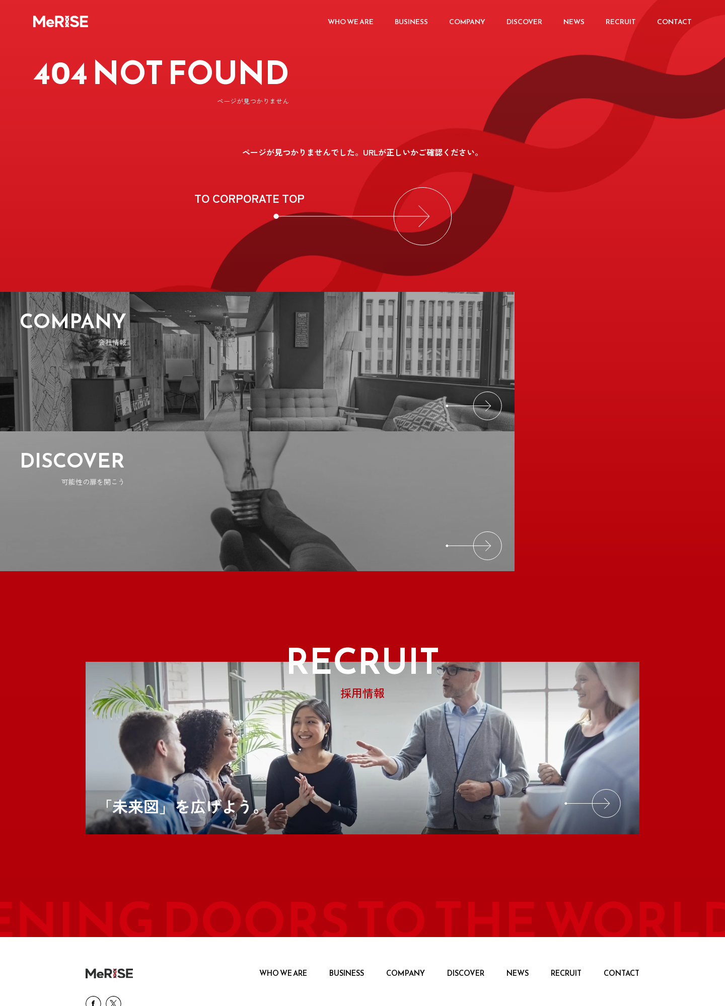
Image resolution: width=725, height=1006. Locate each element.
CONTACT (622, 843)
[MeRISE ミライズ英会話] (254, 912)
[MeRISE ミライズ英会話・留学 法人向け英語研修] (587, 912)
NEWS (519, 843)
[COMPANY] (181, 362)
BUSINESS (354, 843)
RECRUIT (567, 843)
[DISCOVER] (543, 362)
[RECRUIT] (362, 616)
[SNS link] (92, 877)
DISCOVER (469, 843)
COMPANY (411, 843)
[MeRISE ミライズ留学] (365, 912)
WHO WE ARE (292, 843)
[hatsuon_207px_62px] (476, 912)
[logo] (109, 843)
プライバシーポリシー (117, 988)
